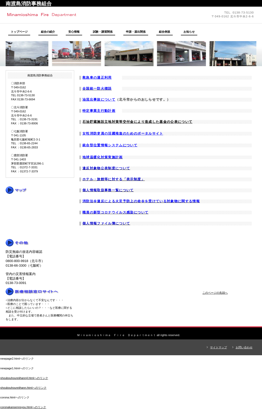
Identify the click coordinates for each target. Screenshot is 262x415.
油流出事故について (98, 99)
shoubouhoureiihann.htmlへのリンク (23, 387)
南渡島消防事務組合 (76, 15)
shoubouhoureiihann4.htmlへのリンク (24, 378)
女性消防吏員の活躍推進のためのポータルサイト (122, 133)
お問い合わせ (244, 347)
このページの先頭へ (215, 292)
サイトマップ (218, 347)
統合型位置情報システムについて (109, 145)
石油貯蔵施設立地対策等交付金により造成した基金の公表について (137, 122)
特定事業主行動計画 (98, 111)
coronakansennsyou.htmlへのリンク (23, 407)
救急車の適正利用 (97, 77)
